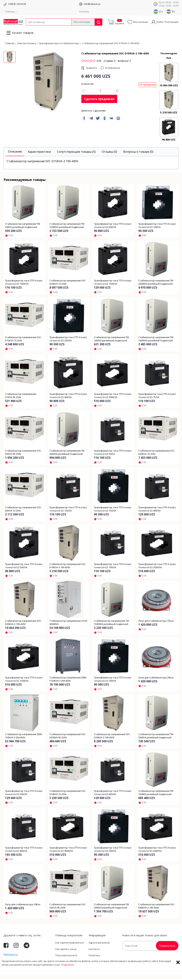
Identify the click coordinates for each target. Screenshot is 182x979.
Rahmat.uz (11, 959)
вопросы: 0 (124, 64)
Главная (9, 47)
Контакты (84, 11)
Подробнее (67, 975)
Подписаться (167, 949)
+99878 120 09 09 (17, 4)
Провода (39, 27)
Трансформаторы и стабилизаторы (59, 47)
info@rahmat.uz (92, 4)
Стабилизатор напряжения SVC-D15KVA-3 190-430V (110, 47)
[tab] (15, 155)
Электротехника (54, 27)
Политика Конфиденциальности (101, 961)
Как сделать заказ (65, 953)
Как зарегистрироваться (69, 946)
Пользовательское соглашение (66, 961)
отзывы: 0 (110, 64)
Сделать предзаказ (99, 103)
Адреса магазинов (99, 946)
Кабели (30, 27)
